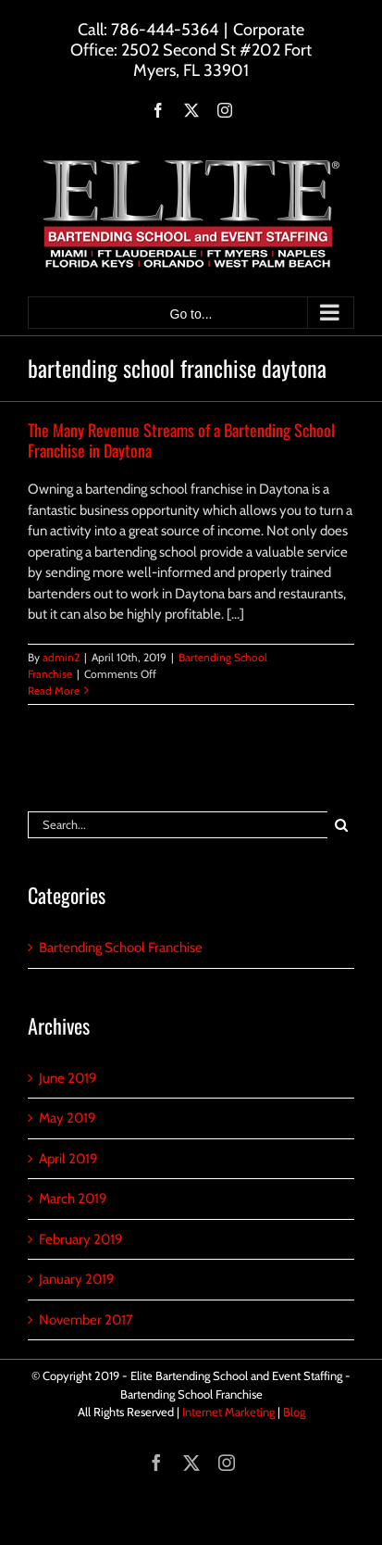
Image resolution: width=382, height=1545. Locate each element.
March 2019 (73, 1198)
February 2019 (81, 1239)
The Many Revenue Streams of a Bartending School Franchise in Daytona (181, 440)
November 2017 (86, 1320)
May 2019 (67, 1118)
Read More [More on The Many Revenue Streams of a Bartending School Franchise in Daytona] (54, 690)
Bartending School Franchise (121, 947)
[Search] (340, 824)
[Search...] (177, 824)
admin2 (61, 657)
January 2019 (77, 1279)
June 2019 (68, 1078)
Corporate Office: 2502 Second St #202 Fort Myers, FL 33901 (191, 50)
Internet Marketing (228, 1411)
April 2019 (68, 1158)
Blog (294, 1411)
